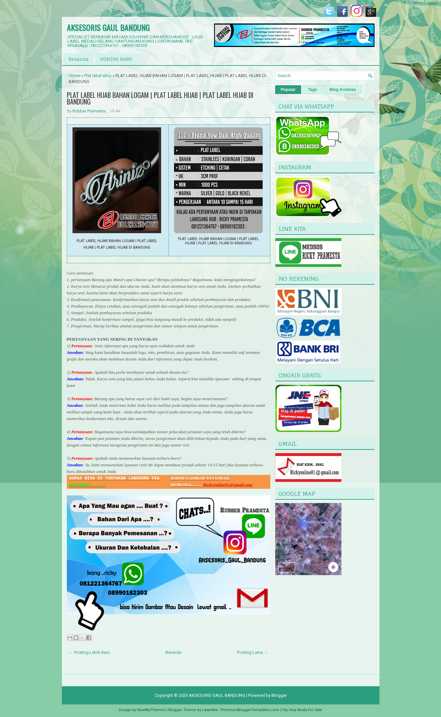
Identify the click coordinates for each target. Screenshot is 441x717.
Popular (288, 89)
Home (74, 75)
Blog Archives (343, 89)
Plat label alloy (97, 75)
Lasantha (210, 710)
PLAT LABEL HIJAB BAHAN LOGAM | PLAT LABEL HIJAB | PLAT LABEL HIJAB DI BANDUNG (160, 98)
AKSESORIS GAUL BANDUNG (108, 27)
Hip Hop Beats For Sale (302, 710)
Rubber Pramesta (88, 110)
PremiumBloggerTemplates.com (250, 710)
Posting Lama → (252, 652)
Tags (312, 89)
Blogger (279, 695)
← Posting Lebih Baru (89, 652)
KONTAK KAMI (116, 59)
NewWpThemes (151, 710)
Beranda (78, 59)
